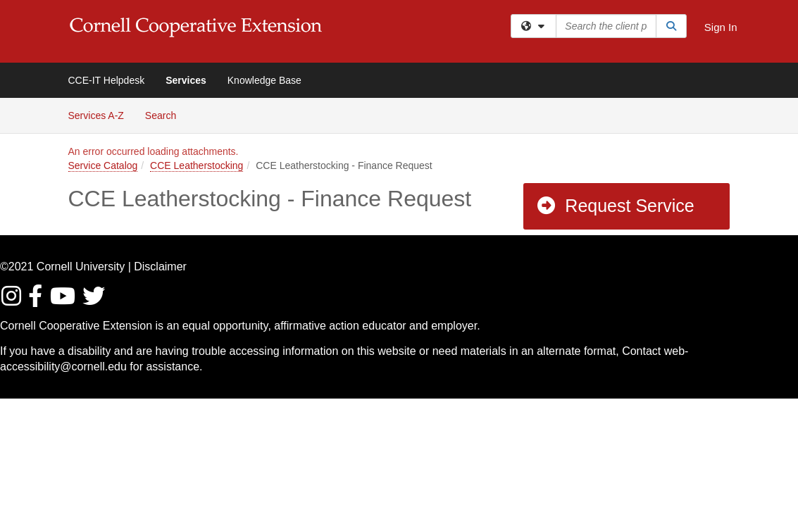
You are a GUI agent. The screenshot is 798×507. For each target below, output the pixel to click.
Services (186, 80)
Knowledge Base (264, 80)
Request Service (614, 205)
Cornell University (81, 267)
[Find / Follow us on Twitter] (94, 300)
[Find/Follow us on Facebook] (37, 300)
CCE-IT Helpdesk (106, 80)
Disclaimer (160, 267)
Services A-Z (96, 115)
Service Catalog (103, 165)
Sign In (720, 27)
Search (166, 114)
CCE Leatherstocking (196, 165)
